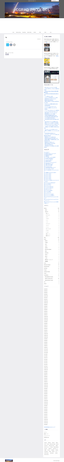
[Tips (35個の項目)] (48, 444)
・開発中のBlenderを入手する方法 (49, 143)
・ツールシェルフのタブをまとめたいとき (51, 111)
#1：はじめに (46, 152)
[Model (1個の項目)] (53, 451)
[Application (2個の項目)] (46, 451)
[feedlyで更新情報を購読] (6, 54)
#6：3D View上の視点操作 (48, 158)
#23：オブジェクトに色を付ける (49, 182)
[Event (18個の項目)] (57, 444)
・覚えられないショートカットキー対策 (50, 87)
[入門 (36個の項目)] (45, 444)
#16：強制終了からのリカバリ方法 (50, 172)
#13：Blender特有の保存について (50, 167)
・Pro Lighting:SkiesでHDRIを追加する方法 (51, 116)
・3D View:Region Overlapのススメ (49, 133)
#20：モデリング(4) (47, 177)
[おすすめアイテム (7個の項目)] (47, 447)
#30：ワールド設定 (47, 191)
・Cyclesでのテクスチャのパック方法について (51, 124)
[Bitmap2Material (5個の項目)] (56, 447)
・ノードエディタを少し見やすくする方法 (51, 125)
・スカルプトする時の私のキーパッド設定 (51, 97)
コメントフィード (47, 435)
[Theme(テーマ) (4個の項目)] (56, 448)
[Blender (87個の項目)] (50, 442)
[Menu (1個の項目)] (57, 453)
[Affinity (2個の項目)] (57, 450)
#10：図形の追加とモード (48, 163)
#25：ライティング (47, 185)
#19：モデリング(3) (47, 176)
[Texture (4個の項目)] (49, 450)
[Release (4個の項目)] (50, 448)
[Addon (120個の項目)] (46, 442)
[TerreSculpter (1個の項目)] (47, 453)
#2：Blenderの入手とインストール (50, 153)
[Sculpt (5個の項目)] (51, 447)
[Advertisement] (32, 25)
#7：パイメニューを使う (48, 159)
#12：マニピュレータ (48, 166)
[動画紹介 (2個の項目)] (53, 450)
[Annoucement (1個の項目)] (51, 454)
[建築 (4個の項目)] (45, 450)
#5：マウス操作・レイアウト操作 (50, 157)
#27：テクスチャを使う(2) (48, 187)
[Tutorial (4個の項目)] (46, 448)
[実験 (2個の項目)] (50, 451)
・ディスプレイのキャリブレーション (50, 106)
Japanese (53, 0)
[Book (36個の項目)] (57, 442)
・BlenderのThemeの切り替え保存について (51, 138)
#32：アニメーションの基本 (49, 194)
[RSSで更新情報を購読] (8, 54)
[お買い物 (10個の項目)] (46, 445)
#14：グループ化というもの (49, 168)
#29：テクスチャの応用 (48, 190)
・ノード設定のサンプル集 (48, 96)
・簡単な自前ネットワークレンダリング (50, 112)
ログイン (45, 432)
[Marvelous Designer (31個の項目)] (53, 444)
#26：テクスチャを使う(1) (48, 186)
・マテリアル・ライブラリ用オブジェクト (51, 129)
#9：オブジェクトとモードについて (50, 162)
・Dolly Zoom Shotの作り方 (48, 144)
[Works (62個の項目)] (53, 442)
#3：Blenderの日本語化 (48, 154)
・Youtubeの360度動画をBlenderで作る (50, 115)
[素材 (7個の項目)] (57, 445)
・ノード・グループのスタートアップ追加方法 (51, 110)
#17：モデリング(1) (47, 173)
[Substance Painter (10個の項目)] (52, 445)
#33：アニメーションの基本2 (49, 195)
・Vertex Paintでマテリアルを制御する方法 (51, 121)
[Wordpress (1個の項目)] (52, 453)
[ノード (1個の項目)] (57, 451)
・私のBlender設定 (47, 105)
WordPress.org (46, 437)
